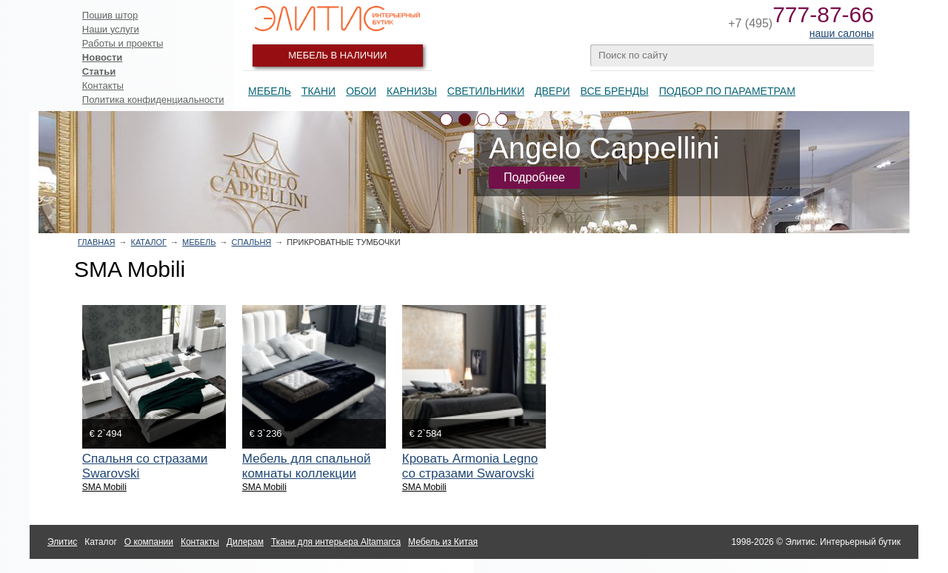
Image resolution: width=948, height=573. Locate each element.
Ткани (318, 91)
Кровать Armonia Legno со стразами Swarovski (470, 466)
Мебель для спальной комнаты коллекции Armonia (306, 473)
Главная (96, 242)
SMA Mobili (104, 487)
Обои (361, 91)
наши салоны (842, 33)
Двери (552, 91)
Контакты (103, 85)
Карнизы (412, 91)
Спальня (252, 242)
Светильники (485, 91)
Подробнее (534, 177)
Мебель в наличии (337, 55)
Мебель (269, 91)
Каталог (148, 242)
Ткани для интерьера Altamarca (336, 542)
